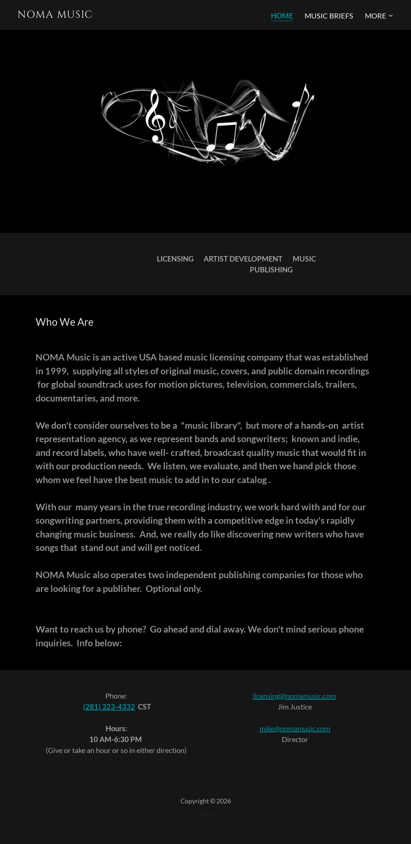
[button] (379, 15)
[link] (108, 15)
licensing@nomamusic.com (294, 695)
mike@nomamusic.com (295, 728)
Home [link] (282, 15)
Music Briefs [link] (329, 15)
